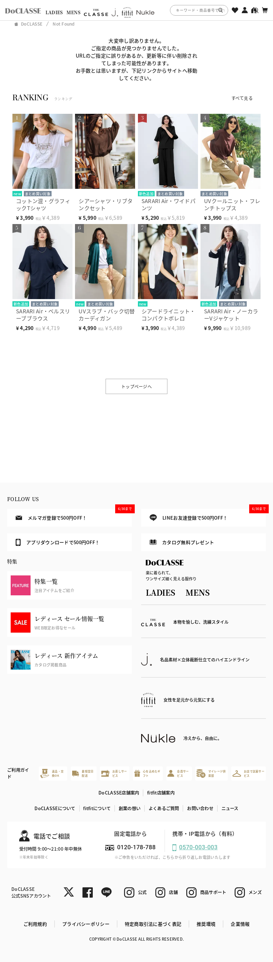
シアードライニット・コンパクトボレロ (168, 314)
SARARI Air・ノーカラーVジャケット (231, 314)
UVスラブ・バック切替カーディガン (107, 314)
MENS (73, 12)
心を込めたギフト (147, 773)
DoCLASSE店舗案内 (118, 793)
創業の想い (129, 808)
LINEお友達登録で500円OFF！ (208, 515)
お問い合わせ (200, 808)
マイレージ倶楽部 (211, 773)
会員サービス (178, 773)
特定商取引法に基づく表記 (153, 923)
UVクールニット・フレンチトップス (232, 204)
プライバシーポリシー (85, 923)
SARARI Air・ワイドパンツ (168, 204)
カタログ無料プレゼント (182, 542)
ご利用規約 (35, 923)
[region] (136, 10)
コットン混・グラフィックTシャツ (43, 204)
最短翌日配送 (83, 773)
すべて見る (242, 98)
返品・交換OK (52, 773)
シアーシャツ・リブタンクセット (106, 204)
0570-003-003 (198, 847)
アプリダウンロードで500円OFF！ (58, 542)
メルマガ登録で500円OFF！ (74, 515)
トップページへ (136, 386)
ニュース (230, 808)
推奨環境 (206, 923)
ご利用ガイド (18, 773)
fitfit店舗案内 (161, 793)
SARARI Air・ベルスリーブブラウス (43, 314)
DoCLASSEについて (54, 808)
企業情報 (240, 923)
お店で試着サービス (248, 773)
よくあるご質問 (164, 808)
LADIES (54, 12)
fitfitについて (97, 808)
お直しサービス (114, 773)
